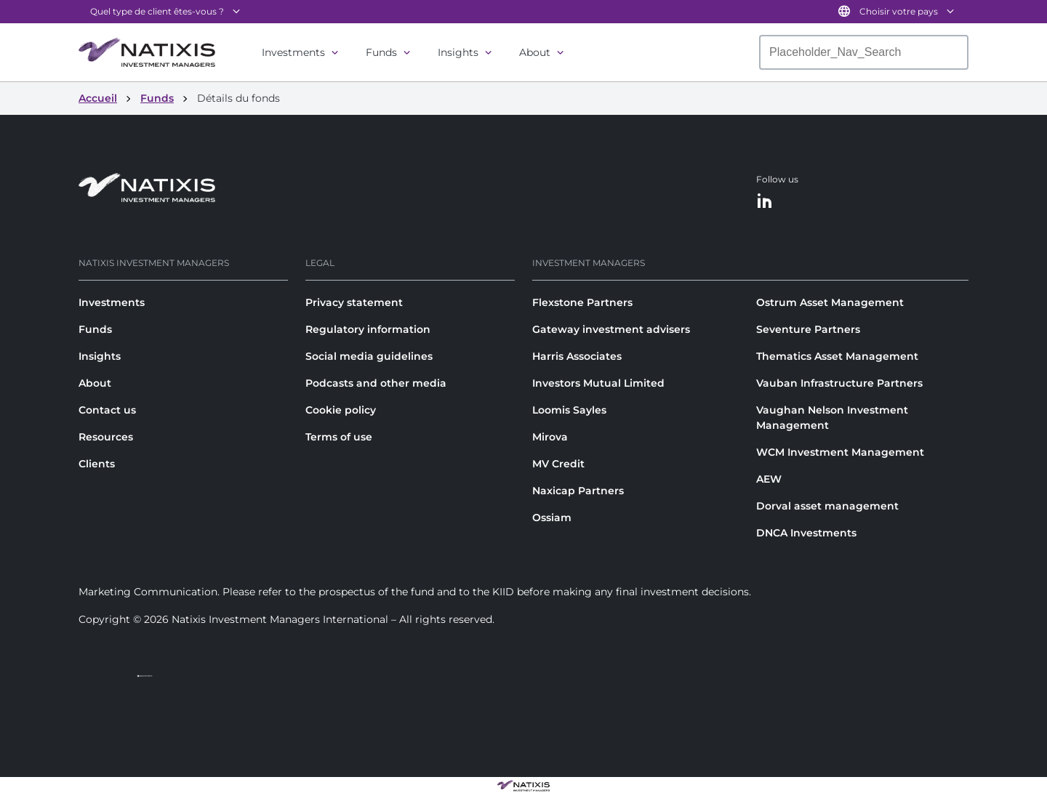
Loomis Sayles (569, 409)
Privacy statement (354, 302)
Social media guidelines (369, 356)
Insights (458, 52)
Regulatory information (367, 329)
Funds (381, 52)
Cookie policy (340, 409)
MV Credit (558, 463)
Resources (106, 436)
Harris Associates (577, 356)
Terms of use (338, 436)
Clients (97, 463)
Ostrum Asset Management (830, 302)
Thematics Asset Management (837, 356)
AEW (769, 479)
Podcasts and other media (375, 383)
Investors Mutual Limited (598, 383)
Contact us (107, 409)
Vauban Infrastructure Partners (839, 383)
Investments (293, 52)
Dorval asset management (827, 505)
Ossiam (551, 517)
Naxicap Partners (578, 490)
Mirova (550, 436)
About (534, 52)
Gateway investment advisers (611, 329)
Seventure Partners (808, 329)
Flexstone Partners (582, 302)
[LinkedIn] (765, 202)
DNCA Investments (806, 532)
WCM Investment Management (840, 452)
